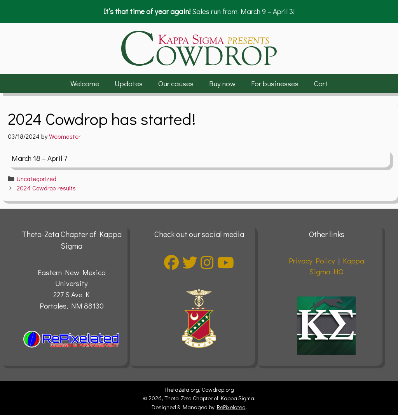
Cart (321, 83)
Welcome (84, 83)
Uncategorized (36, 178)
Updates (129, 83)
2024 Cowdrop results (46, 188)
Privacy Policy (312, 260)
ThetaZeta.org (181, 389)
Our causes (176, 83)
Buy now (222, 83)
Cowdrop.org (218, 389)
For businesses (274, 83)
